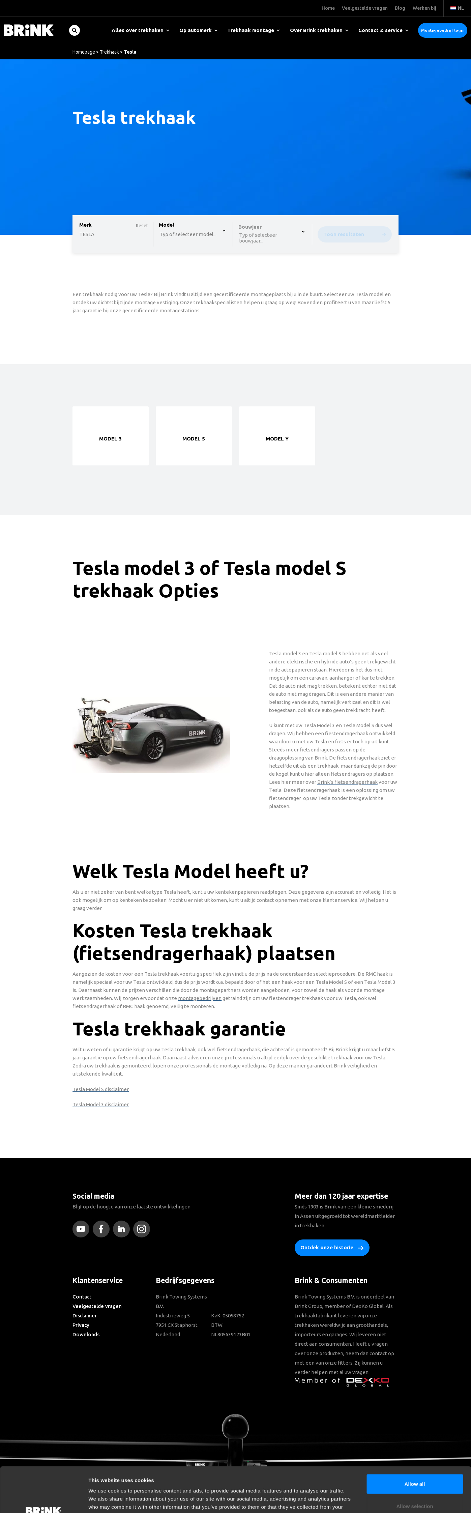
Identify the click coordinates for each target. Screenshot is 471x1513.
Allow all (415, 1441)
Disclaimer (84, 1315)
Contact (81, 1297)
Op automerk (198, 30)
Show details (354, 1500)
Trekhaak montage (253, 30)
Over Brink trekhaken (319, 30)
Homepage (83, 52)
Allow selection (414, 1463)
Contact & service (383, 30)
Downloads (85, 1334)
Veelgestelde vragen (97, 1306)
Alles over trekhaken (140, 30)
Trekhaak (109, 52)
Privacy (80, 1325)
